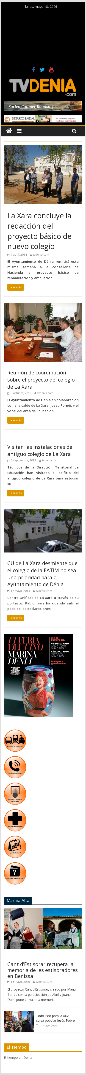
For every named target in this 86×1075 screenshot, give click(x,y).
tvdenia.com (41, 255)
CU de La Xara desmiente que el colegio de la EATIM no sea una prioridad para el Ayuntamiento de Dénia (42, 574)
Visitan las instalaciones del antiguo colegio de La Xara (40, 450)
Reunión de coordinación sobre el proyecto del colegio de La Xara (41, 379)
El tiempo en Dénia (18, 1057)
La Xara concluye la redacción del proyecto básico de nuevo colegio (39, 231)
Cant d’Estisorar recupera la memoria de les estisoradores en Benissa (42, 970)
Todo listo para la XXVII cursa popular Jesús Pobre (55, 1018)
